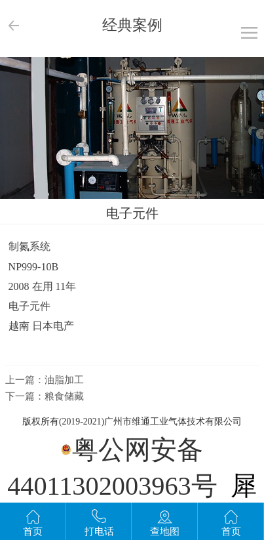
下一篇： (44, 396)
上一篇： (44, 380)
